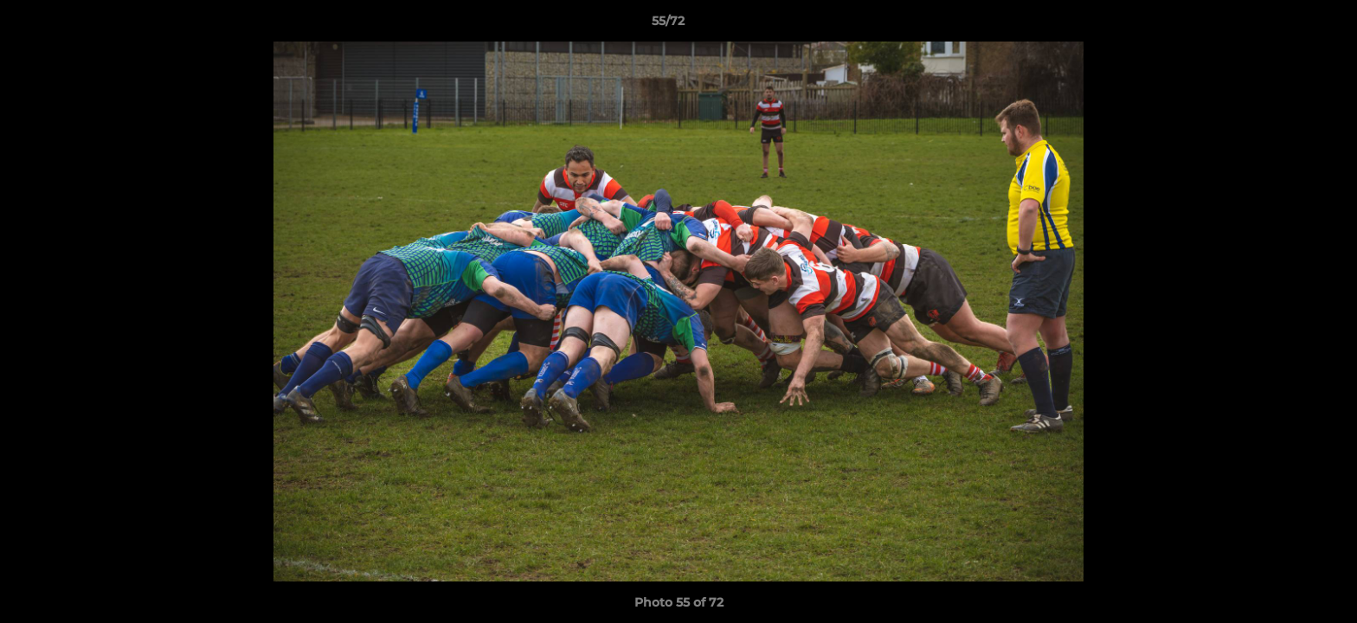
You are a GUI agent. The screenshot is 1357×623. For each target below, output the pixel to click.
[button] (1284, 25)
